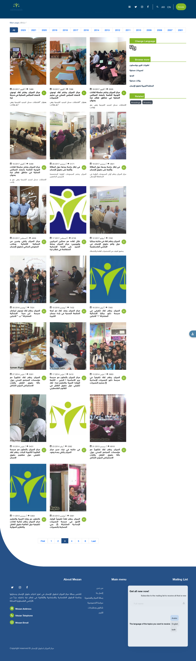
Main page (14, 22)
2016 (86, 30)
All (14, 30)
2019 (54, 30)
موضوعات (118, 14)
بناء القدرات (161, 14)
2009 (149, 30)
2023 (23, 30)
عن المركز (86, 14)
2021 (33, 30)
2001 (180, 30)
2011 (128, 30)
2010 (138, 30)
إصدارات (133, 14)
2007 (170, 30)
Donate (181, 6)
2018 (65, 30)
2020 (44, 30)
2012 (117, 30)
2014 (96, 30)
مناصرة (146, 14)
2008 (159, 30)
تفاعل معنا (178, 14)
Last (93, 541)
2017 (75, 30)
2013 (107, 30)
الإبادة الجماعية (102, 14)
